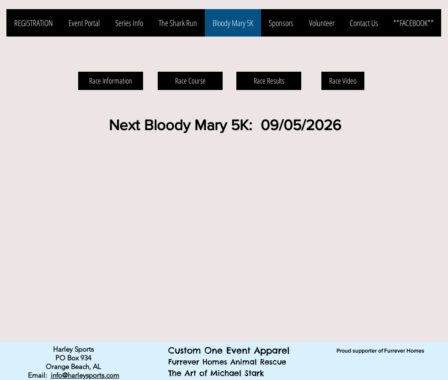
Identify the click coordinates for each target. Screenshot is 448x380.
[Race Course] (190, 81)
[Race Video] (342, 81)
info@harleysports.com (85, 375)
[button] (223, 237)
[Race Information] (110, 81)
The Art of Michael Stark (216, 373)
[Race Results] (268, 81)
